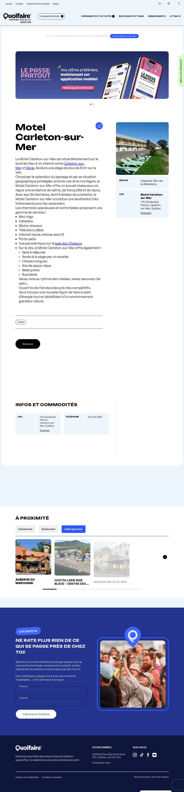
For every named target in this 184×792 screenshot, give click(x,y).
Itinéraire (146, 213)
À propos (19, 3)
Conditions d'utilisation (52, 777)
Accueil (9, 3)
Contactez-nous (101, 762)
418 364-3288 (95, 416)
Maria (30, 168)
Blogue (56, 3)
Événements (25, 529)
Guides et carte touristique (38, 3)
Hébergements (157, 16)
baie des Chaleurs (68, 243)
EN (159, 3)
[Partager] (99, 125)
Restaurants (48, 529)
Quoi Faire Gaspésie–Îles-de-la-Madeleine (73, 36)
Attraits (175, 16)
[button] (90, 104)
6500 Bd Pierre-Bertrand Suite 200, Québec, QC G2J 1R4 (108, 756)
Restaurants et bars (131, 16)
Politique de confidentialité (27, 777)
